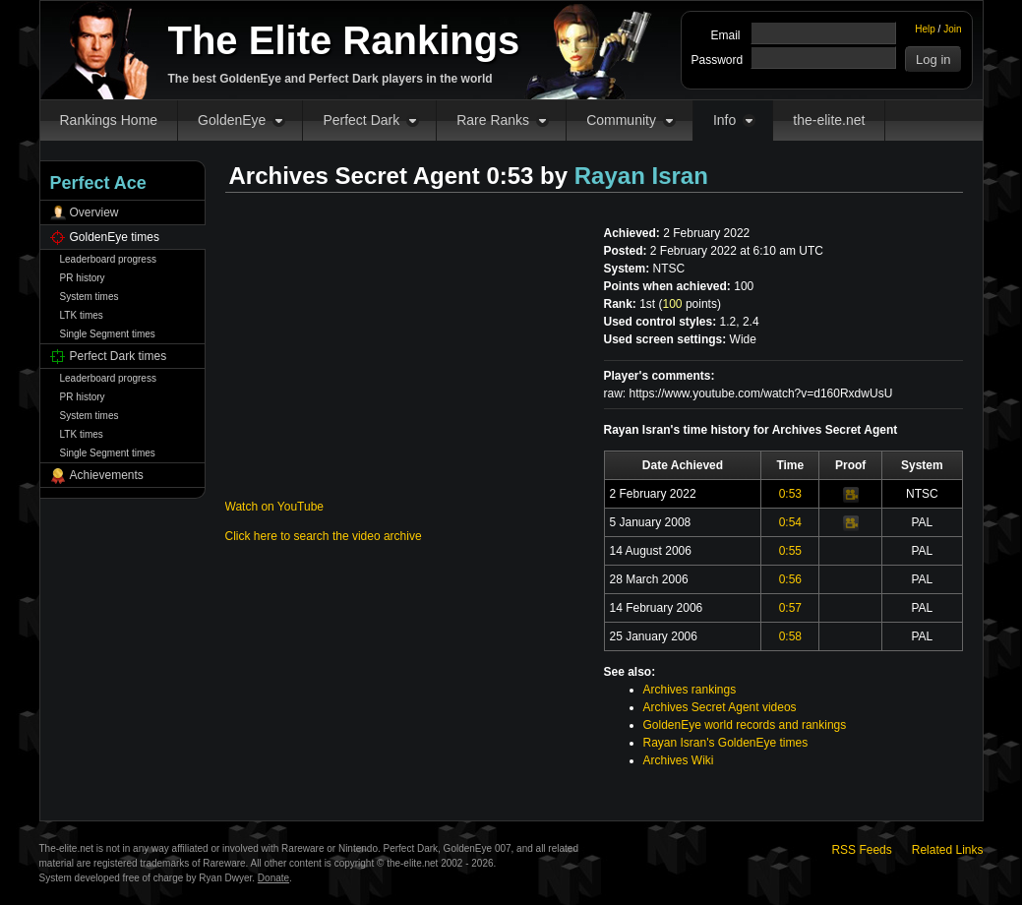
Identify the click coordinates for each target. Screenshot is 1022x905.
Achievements (107, 475)
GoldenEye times (114, 237)
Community (621, 120)
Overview (94, 212)
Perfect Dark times (118, 356)
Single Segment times (107, 334)
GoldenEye (232, 120)
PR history (82, 277)
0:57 (790, 608)
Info (724, 120)
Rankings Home (109, 120)
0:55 (790, 551)
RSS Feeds (861, 850)
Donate (273, 878)
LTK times (81, 315)
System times (89, 296)
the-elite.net (829, 120)
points (690, 304)
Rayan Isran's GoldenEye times (726, 743)
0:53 (790, 494)
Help (925, 29)
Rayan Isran (641, 175)
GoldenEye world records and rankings (745, 725)
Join (952, 29)
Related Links (948, 850)
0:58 (790, 636)
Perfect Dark (361, 120)
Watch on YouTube (275, 506)
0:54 (790, 522)
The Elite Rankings (344, 40)
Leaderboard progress (108, 259)
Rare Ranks (492, 120)
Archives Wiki (678, 760)
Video (851, 495)
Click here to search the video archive (323, 536)
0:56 (790, 579)
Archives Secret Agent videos (720, 707)
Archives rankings (690, 689)
